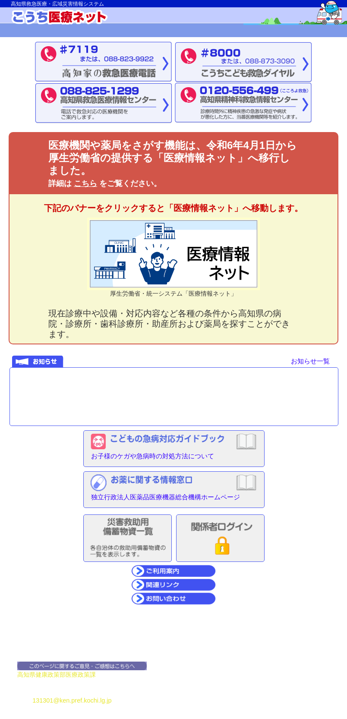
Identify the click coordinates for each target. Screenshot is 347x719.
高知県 (26, 674)
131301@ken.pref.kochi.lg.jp (71, 700)
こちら (85, 183)
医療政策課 (81, 674)
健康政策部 (50, 674)
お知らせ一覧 (310, 361)
